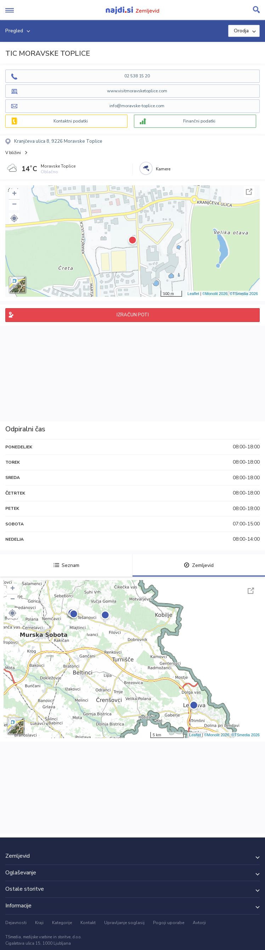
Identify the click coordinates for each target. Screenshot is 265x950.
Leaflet (193, 293)
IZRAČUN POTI (133, 315)
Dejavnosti (16, 923)
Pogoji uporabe (168, 923)
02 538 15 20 (137, 76)
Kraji (39, 923)
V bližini (13, 152)
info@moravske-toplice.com (136, 106)
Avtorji (199, 923)
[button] (14, 218)
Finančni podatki (199, 121)
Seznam (66, 565)
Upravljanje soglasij (124, 923)
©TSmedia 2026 (244, 293)
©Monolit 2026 (214, 293)
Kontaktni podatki (70, 121)
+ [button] (14, 194)
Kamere (163, 169)
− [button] (14, 205)
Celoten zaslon (249, 191)
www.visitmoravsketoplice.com (137, 91)
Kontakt (88, 923)
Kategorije (62, 923)
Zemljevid (199, 565)
